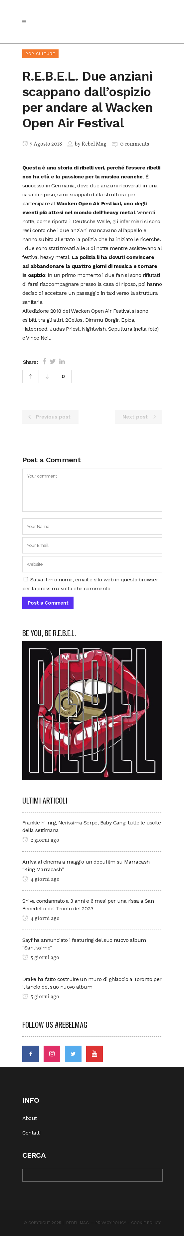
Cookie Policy (146, 1222)
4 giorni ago (41, 879)
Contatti (31, 1133)
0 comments (134, 144)
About (29, 1118)
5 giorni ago (40, 957)
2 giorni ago (40, 840)
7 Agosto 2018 (42, 144)
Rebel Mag (94, 144)
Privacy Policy (110, 1222)
